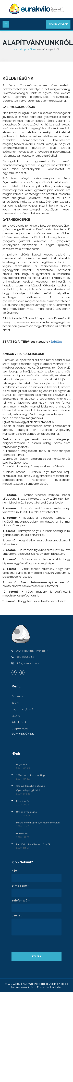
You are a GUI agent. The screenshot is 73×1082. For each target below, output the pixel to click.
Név (15, 871)
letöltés (57, 341)
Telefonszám (20, 900)
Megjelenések (19, 728)
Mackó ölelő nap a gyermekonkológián (38, 822)
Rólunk (32, 49)
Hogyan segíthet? (22, 709)
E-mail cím (20, 886)
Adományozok (58, 24)
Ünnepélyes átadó (26, 812)
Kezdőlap (20, 49)
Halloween (22, 833)
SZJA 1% (15, 715)
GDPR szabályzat (22, 734)
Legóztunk (21, 764)
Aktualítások (18, 722)
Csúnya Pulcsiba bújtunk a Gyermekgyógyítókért (30, 788)
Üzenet (17, 915)
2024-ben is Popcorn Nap (30, 775)
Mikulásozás (22, 801)
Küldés (36, 956)
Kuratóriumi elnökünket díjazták (33, 844)
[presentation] (37, 943)
